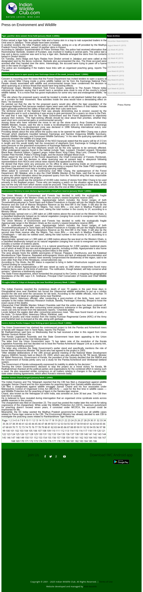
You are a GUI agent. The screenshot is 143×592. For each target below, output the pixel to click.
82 (52, 427)
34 (104, 420)
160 (72, 437)
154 (45, 437)
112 (62, 430)
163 (86, 437)
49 (49, 423)
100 (8, 430)
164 (90, 437)
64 (97, 423)
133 (54, 434)
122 (4, 434)
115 (76, 430)
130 (40, 434)
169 (18, 441)
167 (104, 437)
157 (59, 437)
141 (90, 434)
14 (40, 420)
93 (88, 427)
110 (53, 430)
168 (13, 441)
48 (46, 423)
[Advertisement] (71, 500)
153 (40, 437)
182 (77, 441)
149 (22, 437)
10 (27, 420)
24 (72, 420)
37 (10, 423)
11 (30, 420)
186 (95, 441)
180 (68, 441)
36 (7, 423)
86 (65, 427)
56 (72, 423)
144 (104, 434)
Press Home (124, 104)
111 (58, 430)
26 (79, 420)
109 (49, 430)
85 (62, 427)
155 (49, 437)
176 (49, 441)
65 (101, 423)
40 (20, 423)
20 (59, 420)
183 (81, 441)
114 (71, 430)
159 (68, 437)
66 (104, 423)
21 (62, 420)
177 (54, 441)
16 (46, 420)
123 (8, 434)
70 (13, 427)
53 (62, 423)
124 (13, 434)
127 (27, 434)
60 (84, 423)
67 (4, 427)
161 (77, 437)
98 (104, 427)
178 (59, 441)
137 (72, 434)
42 (26, 423)
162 (81, 437)
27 (82, 420)
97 (101, 427)
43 (30, 423)
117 (85, 430)
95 (94, 427)
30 (92, 420)
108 (44, 430)
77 (36, 427)
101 (12, 430)
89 (75, 427)
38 (13, 423)
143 (100, 434)
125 (18, 434)
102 (17, 430)
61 (88, 423)
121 (103, 430)
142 (95, 434)
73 (23, 427)
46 (39, 423)
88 (72, 427)
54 (65, 423)
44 (33, 423)
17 (50, 420)
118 (90, 430)
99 (4, 430)
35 (4, 423)
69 (10, 427)
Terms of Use (106, 581)
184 (86, 441)
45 (36, 423)
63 (94, 423)
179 (63, 441)
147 (13, 437)
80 (46, 427)
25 (75, 420)
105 (31, 430)
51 (55, 423)
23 (69, 420)
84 (59, 427)
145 (4, 437)
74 (26, 427)
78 (39, 427)
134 (59, 434)
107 (40, 430)
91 (81, 427)
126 (22, 434)
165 (95, 437)
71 (17, 427)
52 (59, 423)
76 (33, 427)
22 (66, 420)
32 (98, 420)
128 (31, 434)
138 (77, 434)
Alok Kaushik (90, 586)
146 (8, 437)
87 (68, 427)
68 (7, 427)
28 (85, 420)
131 (45, 434)
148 (18, 437)
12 (33, 420)
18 (53, 420)
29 (88, 420)
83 (55, 427)
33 (101, 420)
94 (91, 427)
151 (31, 437)
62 (91, 423)
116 (81, 430)
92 (84, 427)
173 (36, 441)
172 (31, 441)
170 (22, 441)
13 (37, 420)
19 (56, 420)
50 (52, 423)
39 (17, 423)
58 (78, 423)
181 (72, 441)
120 (99, 430)
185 (90, 441)
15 (43, 420)
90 (78, 427)
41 (23, 423)
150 (27, 437)
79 (43, 427)
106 (35, 430)
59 (81, 423)
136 (68, 434)
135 (63, 434)
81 (49, 427)
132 (49, 434)
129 (36, 434)
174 (40, 441)
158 (63, 437)
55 (68, 423)
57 (75, 423)
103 (22, 430)
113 (67, 430)
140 (86, 434)
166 (100, 437)
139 (81, 434)
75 (30, 427)
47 (43, 423)
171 (27, 441)
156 (54, 437)
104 (26, 430)
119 (94, 430)
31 (95, 420)
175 (45, 441)
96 (97, 427)
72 (20, 427)
